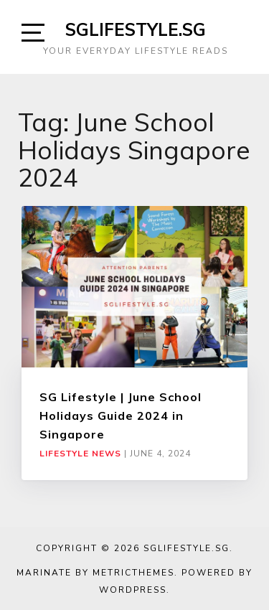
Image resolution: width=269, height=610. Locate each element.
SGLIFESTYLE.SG (135, 29)
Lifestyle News (80, 453)
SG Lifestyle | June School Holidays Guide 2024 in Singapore (120, 416)
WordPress (132, 590)
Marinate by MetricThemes (95, 572)
